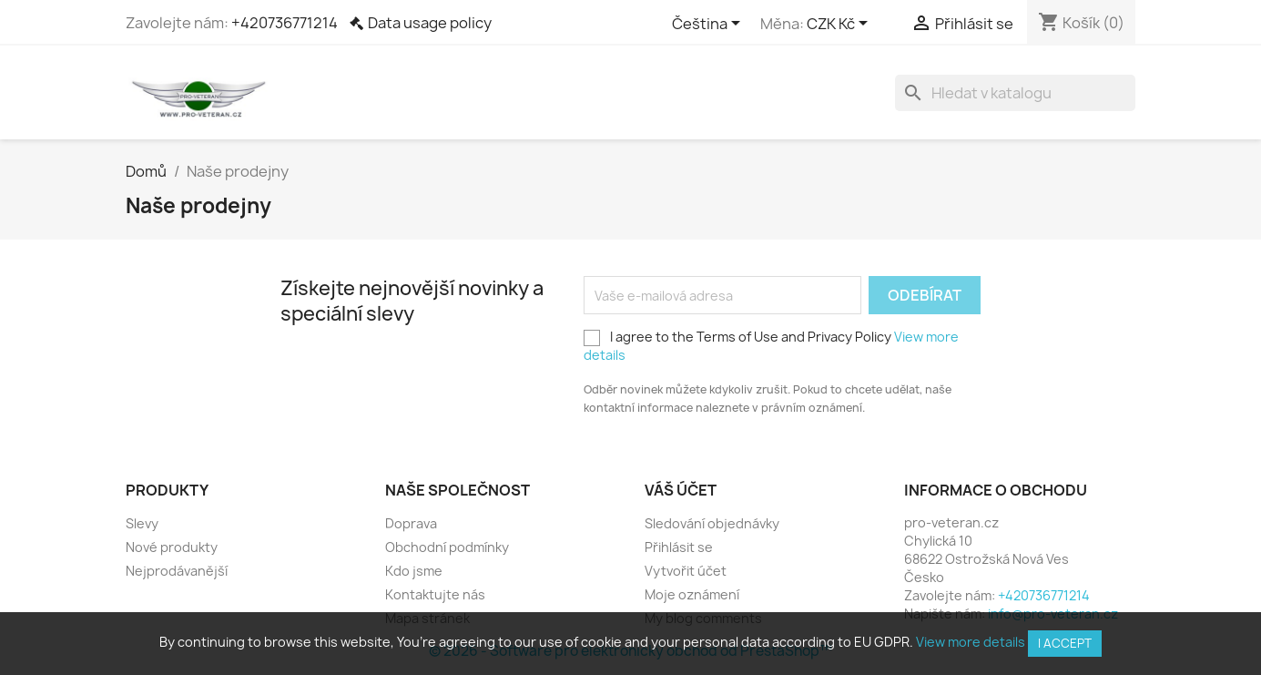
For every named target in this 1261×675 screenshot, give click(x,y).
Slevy (142, 523)
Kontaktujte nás (435, 594)
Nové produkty (172, 547)
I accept (1065, 643)
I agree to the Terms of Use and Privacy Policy (771, 345)
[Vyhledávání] (1015, 93)
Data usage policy (430, 23)
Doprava (411, 523)
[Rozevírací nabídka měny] (840, 25)
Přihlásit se (679, 547)
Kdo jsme (413, 570)
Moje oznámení (692, 594)
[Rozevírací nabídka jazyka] (709, 25)
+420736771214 (284, 23)
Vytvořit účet (686, 570)
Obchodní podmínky (447, 547)
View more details (970, 641)
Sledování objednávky (712, 523)
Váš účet (681, 490)
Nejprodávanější (177, 570)
